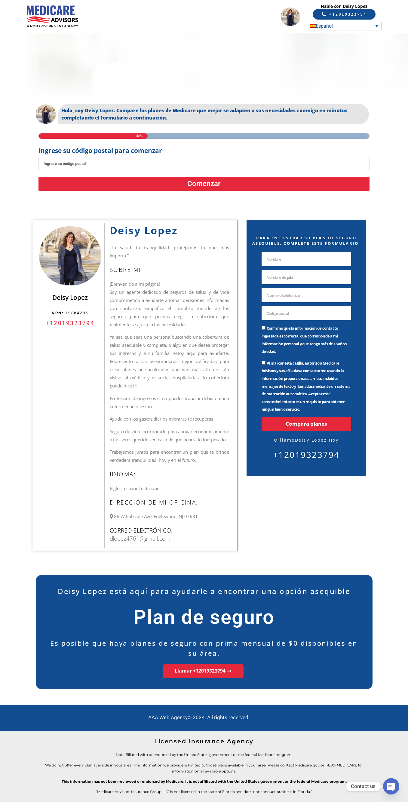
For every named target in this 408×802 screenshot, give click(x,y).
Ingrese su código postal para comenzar (100, 150)
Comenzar (204, 183)
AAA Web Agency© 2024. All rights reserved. (199, 717)
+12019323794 (70, 322)
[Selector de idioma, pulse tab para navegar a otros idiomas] (344, 25)
